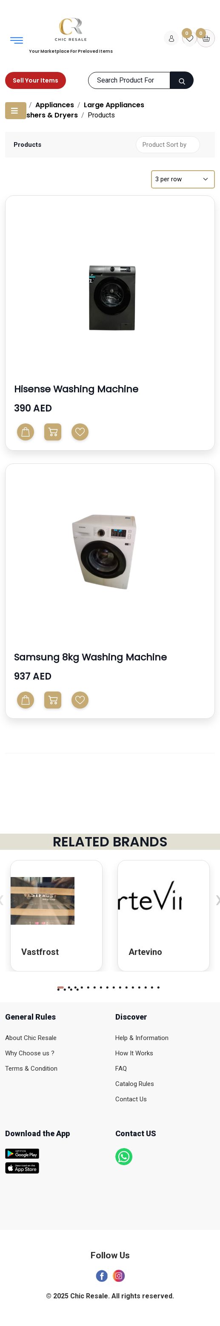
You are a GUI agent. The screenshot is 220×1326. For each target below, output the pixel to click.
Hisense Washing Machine (76, 389)
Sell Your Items (35, 80)
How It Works (134, 1053)
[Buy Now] (52, 431)
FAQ (121, 1068)
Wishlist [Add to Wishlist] (80, 431)
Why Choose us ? (29, 1053)
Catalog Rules (134, 1084)
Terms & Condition (31, 1068)
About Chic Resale (31, 1038)
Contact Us (131, 1099)
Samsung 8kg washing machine (90, 657)
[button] (60, 987)
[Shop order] (168, 144)
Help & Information (142, 1038)
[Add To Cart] (25, 431)
